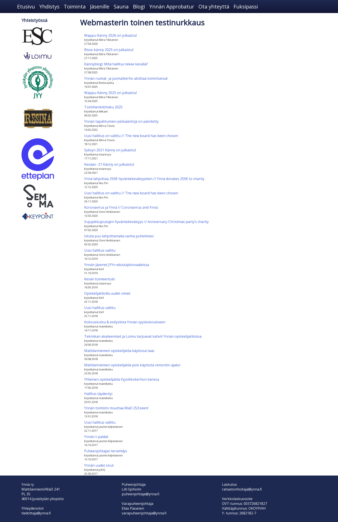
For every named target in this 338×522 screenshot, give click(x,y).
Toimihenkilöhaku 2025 (103, 107)
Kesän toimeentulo (99, 279)
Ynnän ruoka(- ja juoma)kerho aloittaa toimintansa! (125, 78)
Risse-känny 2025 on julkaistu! (108, 49)
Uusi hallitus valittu (99, 250)
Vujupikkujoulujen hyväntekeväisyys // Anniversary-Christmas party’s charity (146, 221)
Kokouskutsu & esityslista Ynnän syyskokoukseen (124, 322)
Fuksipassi (246, 6)
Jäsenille (99, 6)
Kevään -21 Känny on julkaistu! (109, 164)
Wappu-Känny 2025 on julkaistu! (110, 92)
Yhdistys (49, 6)
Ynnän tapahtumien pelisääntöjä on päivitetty (121, 121)
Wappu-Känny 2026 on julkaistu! (110, 35)
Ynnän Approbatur (171, 6)
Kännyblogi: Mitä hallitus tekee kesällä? (116, 64)
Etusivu (26, 6)
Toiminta (75, 6)
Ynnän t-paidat (96, 436)
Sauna (121, 6)
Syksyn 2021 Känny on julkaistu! (110, 150)
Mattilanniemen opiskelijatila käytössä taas (119, 350)
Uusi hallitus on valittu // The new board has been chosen (131, 135)
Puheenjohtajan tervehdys (105, 451)
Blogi (139, 6)
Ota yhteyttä (214, 6)
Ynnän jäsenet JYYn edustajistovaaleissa (116, 264)
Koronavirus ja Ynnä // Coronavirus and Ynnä (121, 207)
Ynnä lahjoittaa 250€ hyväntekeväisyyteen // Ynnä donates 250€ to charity (144, 178)
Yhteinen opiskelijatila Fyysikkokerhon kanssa (121, 379)
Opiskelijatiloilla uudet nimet (107, 293)
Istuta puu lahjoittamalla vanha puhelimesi (119, 236)
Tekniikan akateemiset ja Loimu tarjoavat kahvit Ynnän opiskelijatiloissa (143, 336)
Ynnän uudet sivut (99, 465)
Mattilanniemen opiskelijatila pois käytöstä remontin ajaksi (132, 365)
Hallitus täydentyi (98, 393)
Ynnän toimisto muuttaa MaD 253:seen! (116, 408)
